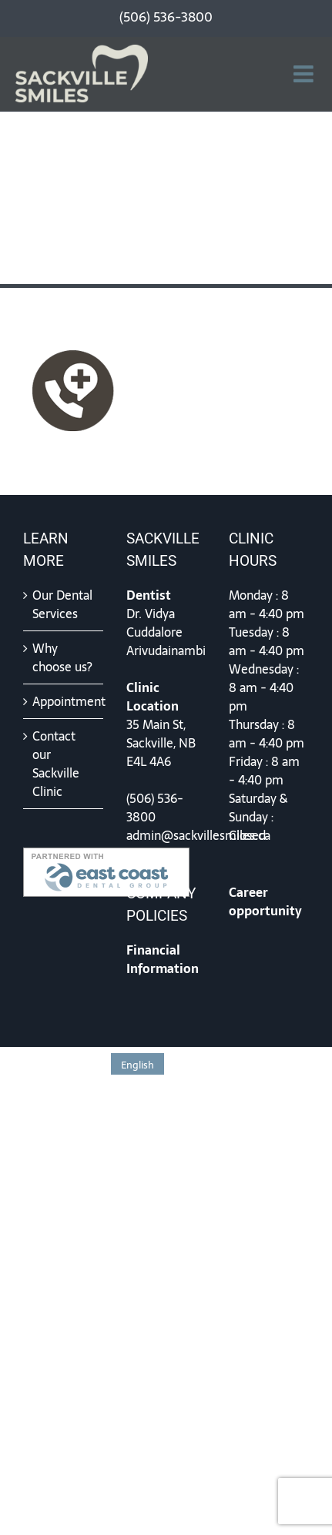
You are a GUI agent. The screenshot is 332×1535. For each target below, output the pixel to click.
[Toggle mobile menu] (305, 73)
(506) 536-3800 (154, 807)
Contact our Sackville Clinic (55, 764)
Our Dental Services (62, 604)
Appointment (64, 701)
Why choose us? (62, 657)
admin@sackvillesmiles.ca (198, 835)
